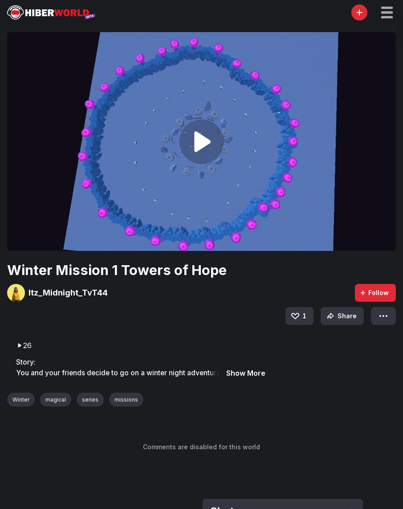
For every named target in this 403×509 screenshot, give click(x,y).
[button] (387, 12)
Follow (374, 292)
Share (341, 316)
